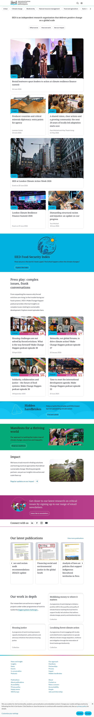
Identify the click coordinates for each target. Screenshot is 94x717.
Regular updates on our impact (24, 481)
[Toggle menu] (82, 3)
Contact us (52, 682)
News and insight (17, 661)
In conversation (16, 671)
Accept (88, 713)
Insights (13, 664)
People (51, 689)
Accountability (54, 687)
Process (51, 669)
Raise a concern (54, 685)
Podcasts (14, 673)
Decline (79, 713)
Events (13, 669)
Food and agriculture (71, 9)
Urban (5, 9)
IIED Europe (15, 692)
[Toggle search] (78, 3)
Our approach (53, 661)
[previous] (12, 563)
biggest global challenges (27, 610)
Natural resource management (49, 9)
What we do (34, 28)
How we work (46, 28)
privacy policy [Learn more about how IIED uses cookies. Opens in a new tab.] (82, 706)
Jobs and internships (56, 692)
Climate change (17, 9)
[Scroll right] (90, 9)
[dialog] (47, 709)
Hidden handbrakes (55, 673)
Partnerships (53, 666)
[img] (82, 563)
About (51, 680)
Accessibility (15, 685)
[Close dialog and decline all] (92, 703)
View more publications (75, 538)
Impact (51, 671)
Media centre (15, 689)
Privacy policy (15, 687)
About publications (17, 682)
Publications (15, 680)
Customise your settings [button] (10, 713)
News (13, 666)
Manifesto (52, 664)
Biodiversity (31, 9)
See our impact (59, 28)
